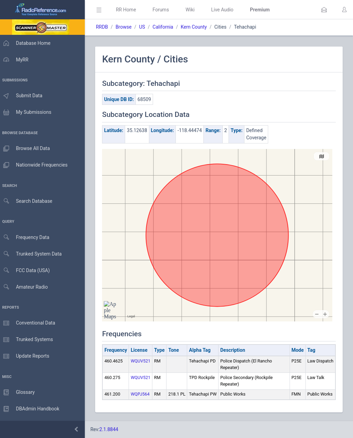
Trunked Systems (28, 340)
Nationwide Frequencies (35, 165)
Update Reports (26, 356)
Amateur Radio (25, 287)
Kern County (197, 27)
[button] (324, 9)
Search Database (28, 201)
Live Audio (225, 9)
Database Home (27, 43)
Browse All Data (26, 149)
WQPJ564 (143, 394)
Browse (127, 27)
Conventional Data (29, 323)
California (166, 27)
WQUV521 (144, 361)
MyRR (16, 60)
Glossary (19, 392)
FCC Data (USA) (26, 270)
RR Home (129, 9)
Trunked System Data (32, 254)
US (145, 27)
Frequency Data (26, 237)
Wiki (193, 9)
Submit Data (23, 96)
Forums (164, 9)
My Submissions (27, 112)
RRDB (105, 27)
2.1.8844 (112, 429)
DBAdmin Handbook (31, 409)
